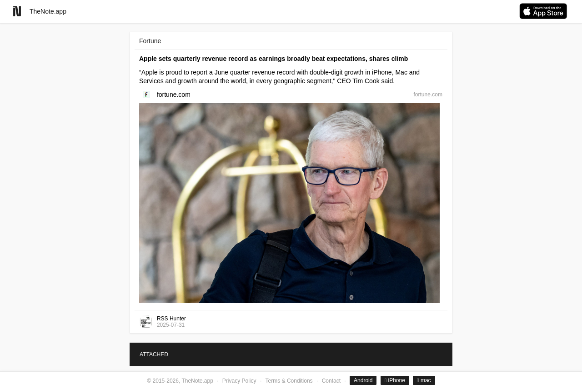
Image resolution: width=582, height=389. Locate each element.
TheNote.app (48, 11)
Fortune (150, 41)
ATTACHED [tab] (154, 354)
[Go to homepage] (17, 11)
